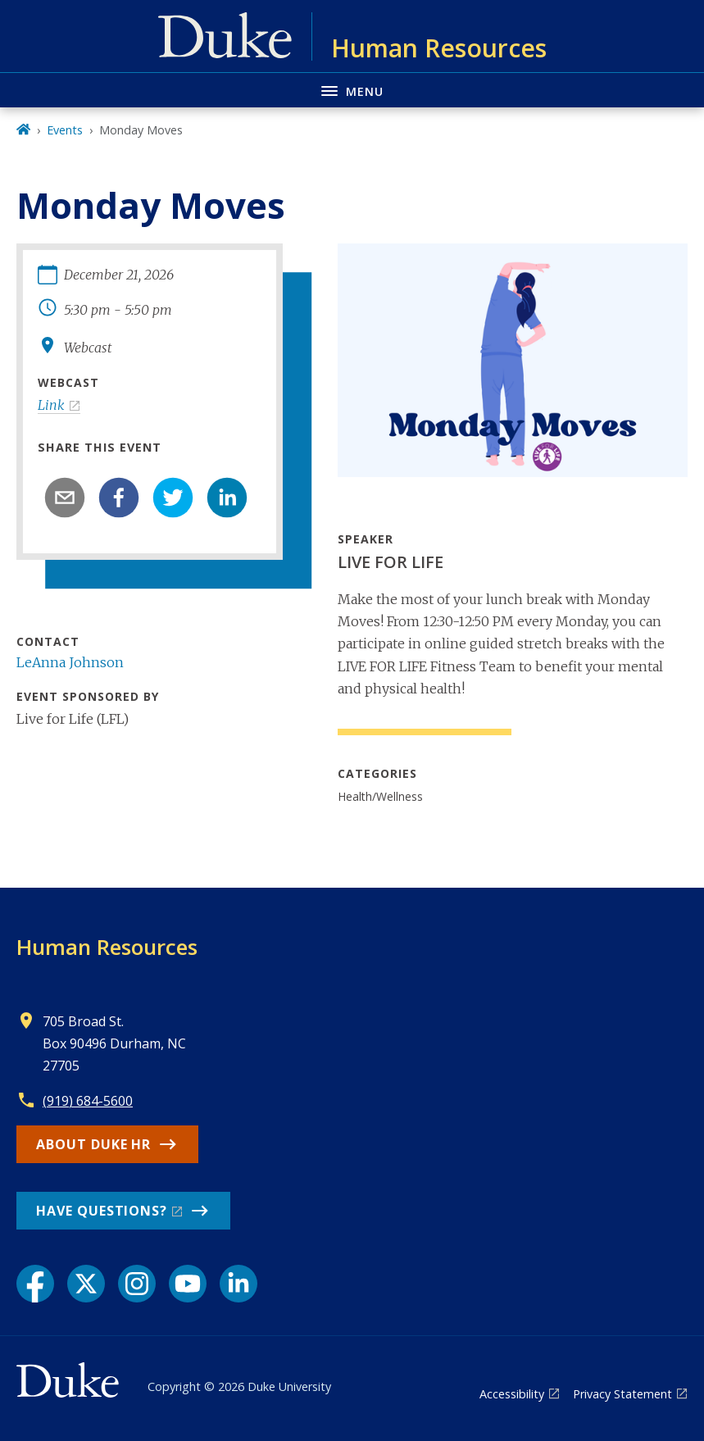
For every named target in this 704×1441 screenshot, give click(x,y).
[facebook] (118, 497)
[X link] (86, 1283)
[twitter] (172, 497)
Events (65, 130)
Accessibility (511, 1394)
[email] (64, 497)
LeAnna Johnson (70, 662)
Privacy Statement (622, 1394)
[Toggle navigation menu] (352, 89)
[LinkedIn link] (238, 1283)
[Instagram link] (137, 1283)
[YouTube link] (188, 1283)
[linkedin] (227, 497)
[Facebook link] (35, 1283)
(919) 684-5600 (88, 1101)
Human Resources (107, 946)
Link (51, 405)
